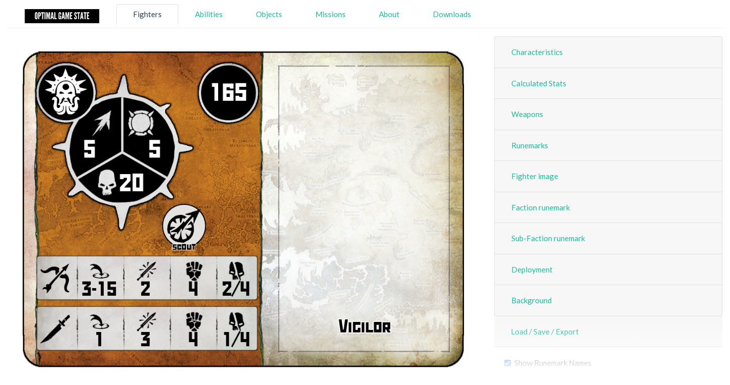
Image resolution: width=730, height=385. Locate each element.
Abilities (209, 14)
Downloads (452, 14)
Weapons (527, 114)
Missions (330, 14)
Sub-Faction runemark (548, 238)
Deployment (532, 269)
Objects (269, 14)
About (389, 14)
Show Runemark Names (552, 362)
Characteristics (537, 52)
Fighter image (534, 176)
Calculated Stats (538, 83)
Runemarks (529, 145)
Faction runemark (540, 207)
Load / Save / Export (545, 331)
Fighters (147, 14)
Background (531, 300)
